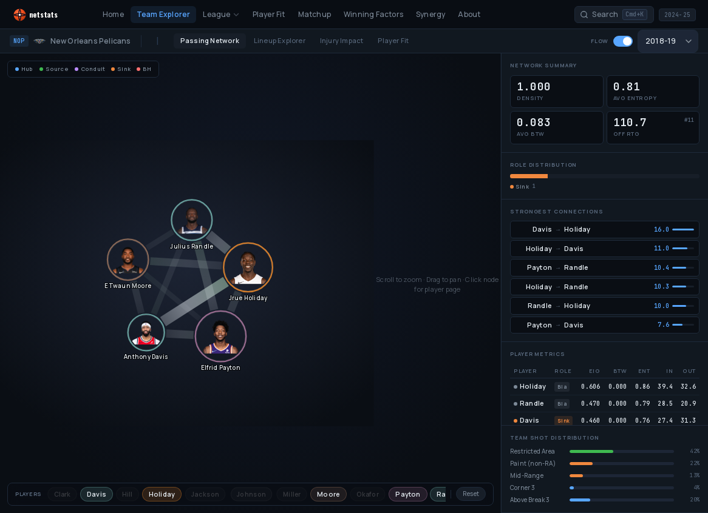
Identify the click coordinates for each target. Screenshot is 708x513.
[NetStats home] (47, 14)
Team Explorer (164, 14)
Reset (471, 493)
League (221, 14)
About (469, 14)
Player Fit (269, 14)
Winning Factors (373, 14)
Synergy (430, 14)
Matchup (314, 14)
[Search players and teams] (613, 15)
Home (113, 14)
